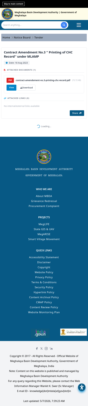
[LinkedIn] (51, 348)
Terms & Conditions (43, 282)
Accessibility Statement (44, 257)
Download (26, 87)
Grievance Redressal (44, 201)
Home (6, 37)
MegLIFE (44, 224)
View (11, 87)
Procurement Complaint (44, 206)
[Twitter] (41, 348)
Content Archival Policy (44, 297)
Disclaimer (44, 262)
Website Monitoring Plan (44, 312)
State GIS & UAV (44, 229)
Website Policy (44, 272)
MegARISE (43, 234)
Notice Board (22, 37)
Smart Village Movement (44, 239)
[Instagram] (46, 348)
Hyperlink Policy (44, 292)
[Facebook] (36, 348)
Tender (38, 37)
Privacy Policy (44, 277)
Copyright (44, 267)
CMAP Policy (44, 302)
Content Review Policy (44, 307)
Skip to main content (13, 3)
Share (77, 113)
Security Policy (44, 287)
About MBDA (44, 196)
